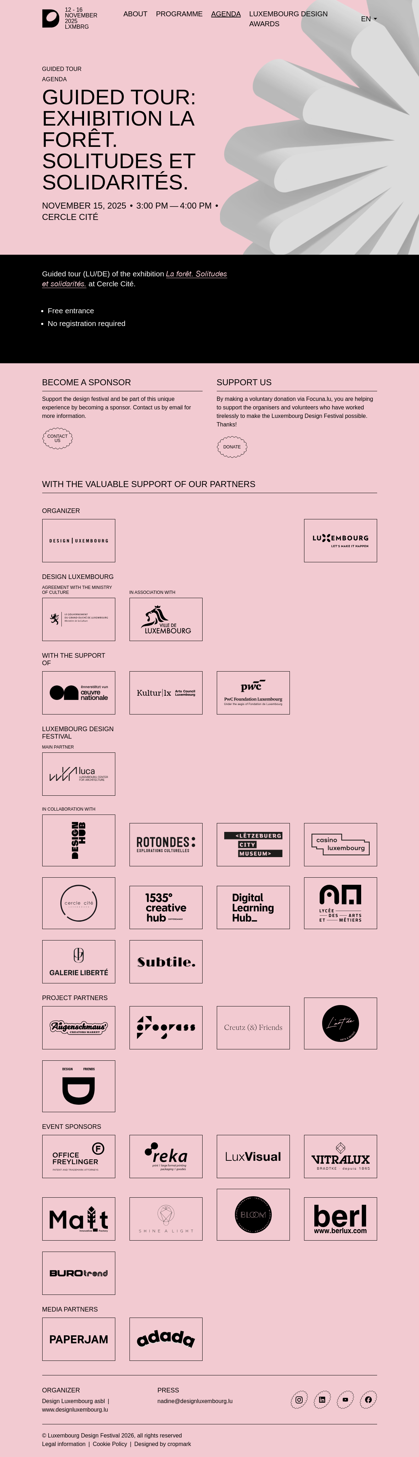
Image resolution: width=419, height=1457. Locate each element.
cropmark (179, 1444)
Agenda (54, 79)
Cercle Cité (70, 217)
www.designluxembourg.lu (75, 1410)
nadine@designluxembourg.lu (195, 1401)
